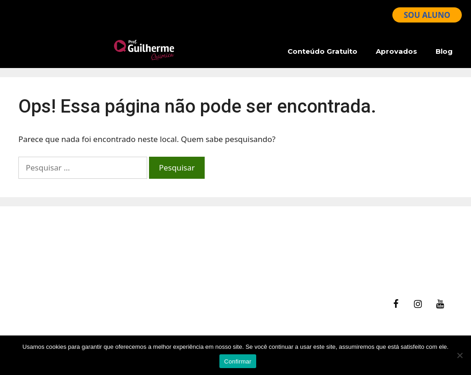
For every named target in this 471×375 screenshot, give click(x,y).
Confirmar (237, 361)
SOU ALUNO (427, 15)
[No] (459, 355)
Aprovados (396, 51)
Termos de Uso (272, 254)
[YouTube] (440, 304)
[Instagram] (417, 304)
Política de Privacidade (286, 265)
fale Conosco (268, 230)
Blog (444, 51)
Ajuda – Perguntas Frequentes (300, 242)
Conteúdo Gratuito (322, 51)
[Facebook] (395, 304)
